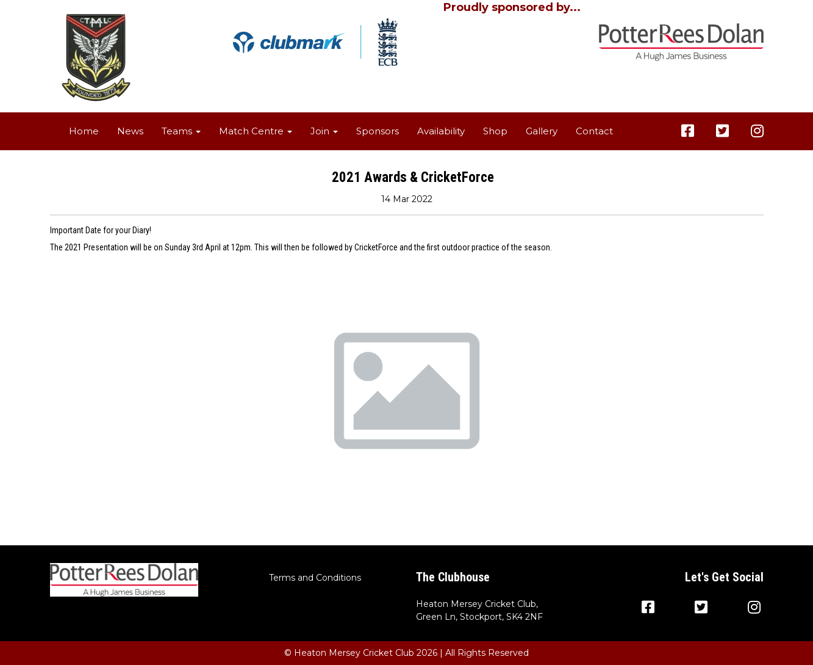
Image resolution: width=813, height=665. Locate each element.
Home (84, 131)
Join (324, 131)
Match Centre (255, 131)
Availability (441, 131)
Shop (495, 131)
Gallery (541, 131)
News (130, 131)
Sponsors (377, 131)
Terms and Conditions (315, 577)
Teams (181, 131)
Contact (594, 131)
